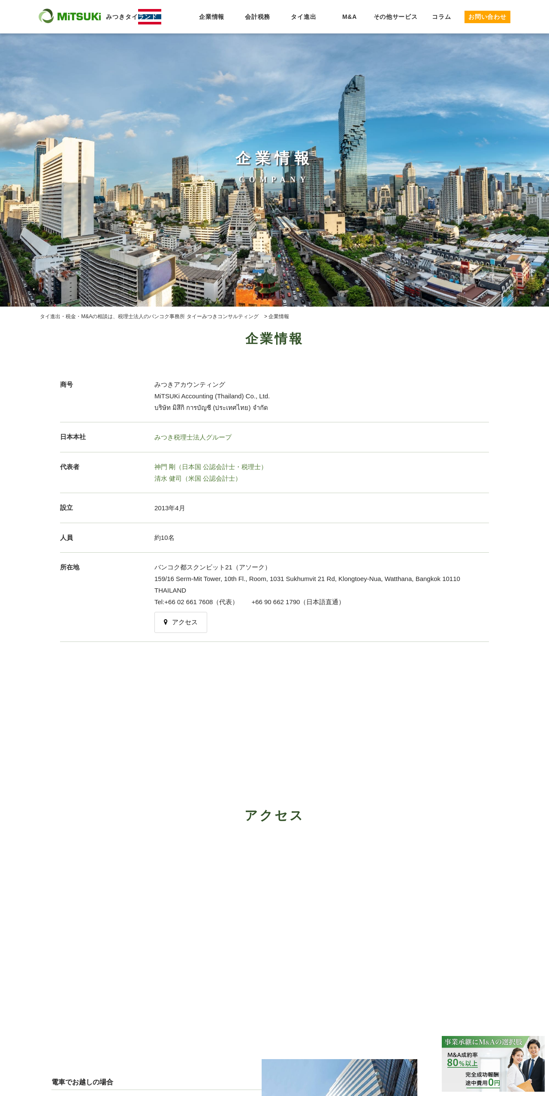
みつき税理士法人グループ (193, 437)
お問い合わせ (487, 16)
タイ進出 (303, 16)
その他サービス (396, 16)
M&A (349, 16)
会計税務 (257, 16)
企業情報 (211, 16)
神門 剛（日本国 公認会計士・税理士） (210, 466)
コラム (441, 16)
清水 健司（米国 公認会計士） (197, 478)
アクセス (181, 622)
